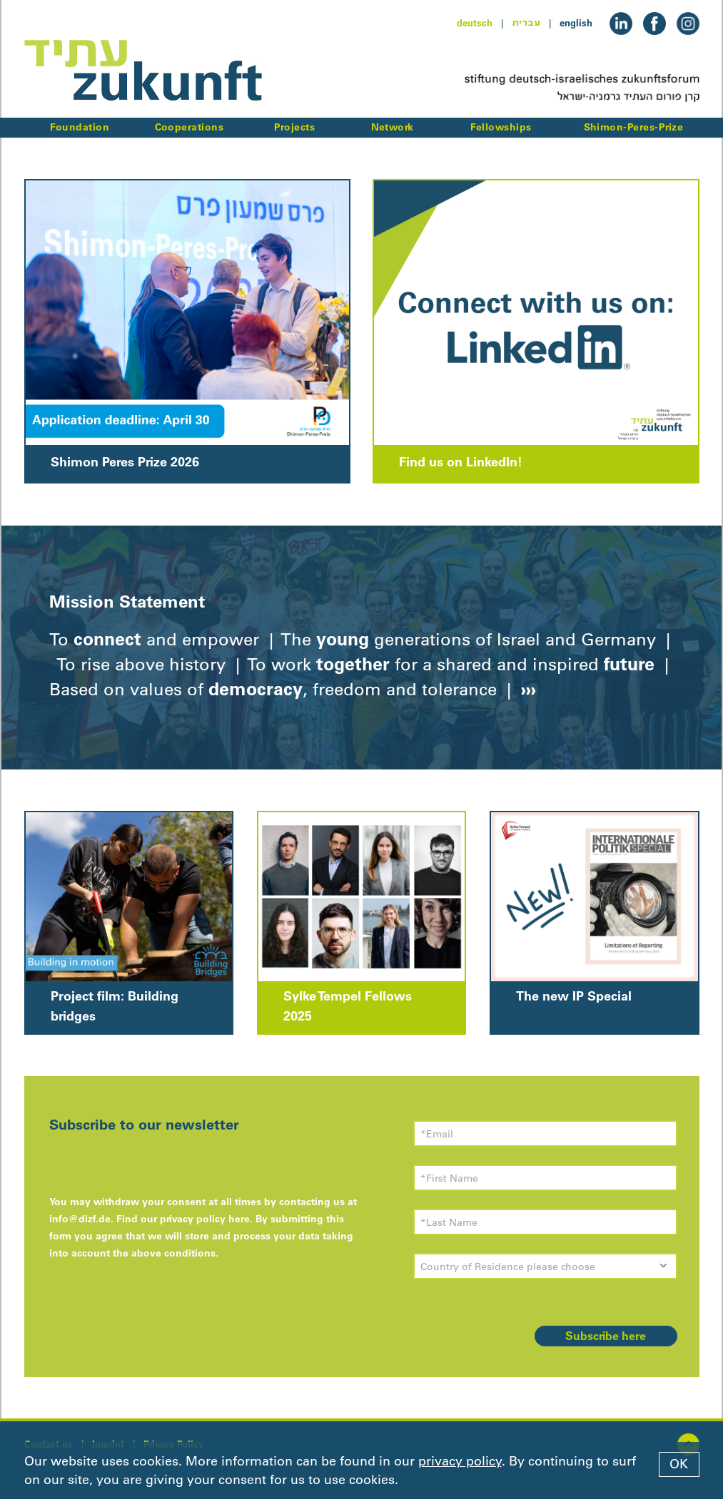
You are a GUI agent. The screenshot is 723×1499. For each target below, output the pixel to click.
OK (678, 1464)
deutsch (474, 23)
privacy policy (460, 1461)
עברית (526, 23)
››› (526, 689)
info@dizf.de (80, 1218)
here (239, 1218)
